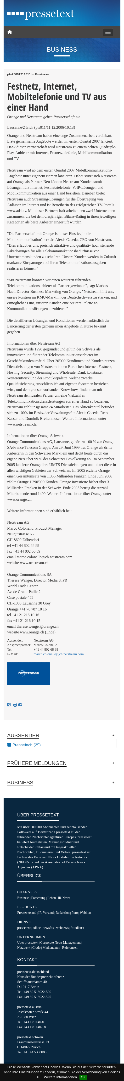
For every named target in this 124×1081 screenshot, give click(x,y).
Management (72, 942)
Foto (75, 913)
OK (83, 1077)
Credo (36, 947)
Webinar (85, 913)
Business (23, 898)
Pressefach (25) (24, 745)
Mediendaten (51, 947)
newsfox (48, 928)
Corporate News (51, 942)
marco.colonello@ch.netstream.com (59, 654)
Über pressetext (27, 942)
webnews (62, 928)
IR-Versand (46, 913)
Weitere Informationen (60, 1077)
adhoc (37, 928)
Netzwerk (23, 947)
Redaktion (63, 913)
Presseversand (26, 913)
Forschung (38, 898)
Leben (51, 898)
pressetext (24, 928)
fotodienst (77, 928)
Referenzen (70, 947)
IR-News (64, 898)
